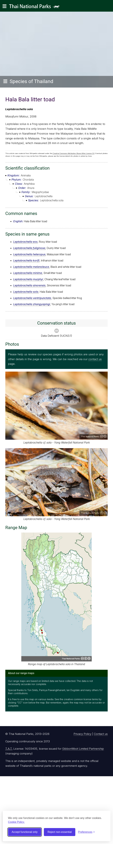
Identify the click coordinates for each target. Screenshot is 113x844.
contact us (95, 359)
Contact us (101, 734)
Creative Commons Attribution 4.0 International (103, 436)
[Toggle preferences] (86, 832)
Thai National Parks (35, 7)
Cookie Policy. (16, 822)
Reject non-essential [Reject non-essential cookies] (60, 832)
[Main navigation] (4, 6)
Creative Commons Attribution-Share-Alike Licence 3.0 (73, 153)
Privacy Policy (82, 734)
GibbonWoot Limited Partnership (83, 748)
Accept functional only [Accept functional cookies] (25, 832)
